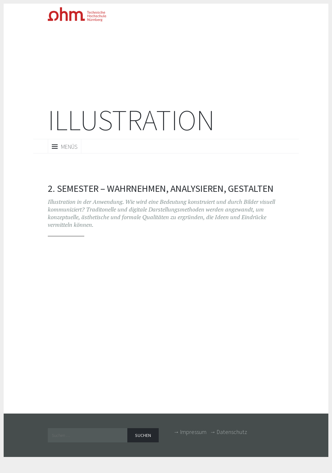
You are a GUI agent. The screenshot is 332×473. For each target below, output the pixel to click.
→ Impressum (189, 431)
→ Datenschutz (228, 431)
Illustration (131, 120)
